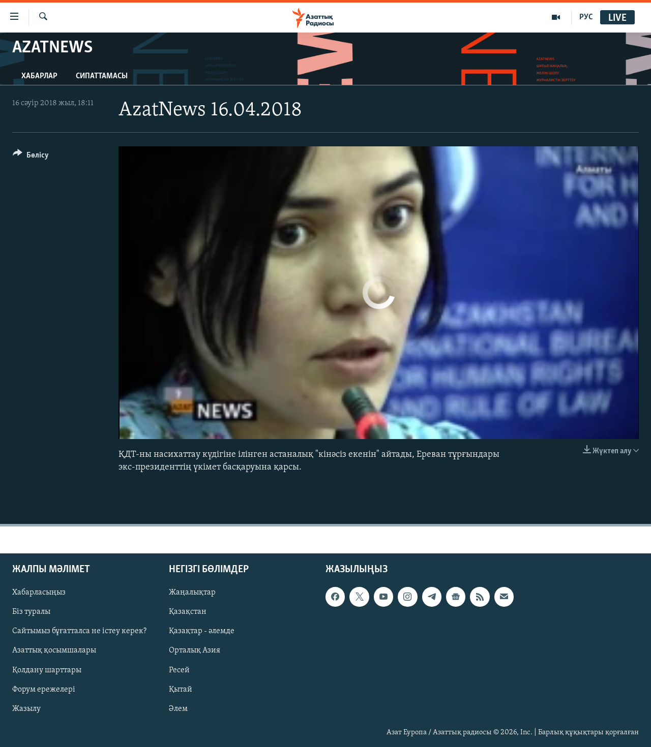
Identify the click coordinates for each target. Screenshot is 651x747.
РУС (586, 17)
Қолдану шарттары (46, 670)
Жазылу (26, 709)
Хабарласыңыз (39, 592)
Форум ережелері (43, 690)
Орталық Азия (194, 650)
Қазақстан (187, 612)
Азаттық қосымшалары (54, 650)
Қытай (180, 690)
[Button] (31, 156)
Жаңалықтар (192, 592)
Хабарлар (39, 76)
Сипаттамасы (102, 76)
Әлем (178, 709)
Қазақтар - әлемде (201, 631)
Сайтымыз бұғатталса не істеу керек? (79, 631)
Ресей (179, 670)
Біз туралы (31, 612)
